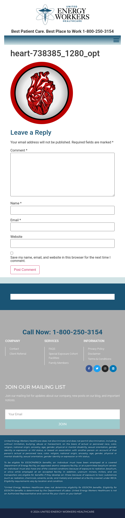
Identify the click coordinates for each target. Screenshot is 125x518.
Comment (18, 150)
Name (16, 203)
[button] (116, 40)
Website (16, 236)
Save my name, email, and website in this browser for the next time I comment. (60, 259)
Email (15, 220)
